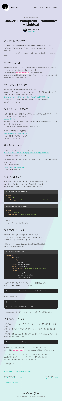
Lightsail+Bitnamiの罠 (51, 378)
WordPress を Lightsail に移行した (16, 133)
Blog (35, 7)
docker (11, 371)
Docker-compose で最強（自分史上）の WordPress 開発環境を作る (26, 97)
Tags (41, 7)
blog (6, 371)
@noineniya (31, 31)
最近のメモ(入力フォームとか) (13, 378)
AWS (29, 371)
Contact (55, 7)
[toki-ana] (10, 7)
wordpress (23, 371)
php (16, 371)
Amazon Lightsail (10, 119)
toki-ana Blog (41, 396)
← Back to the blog (11, 383)
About (48, 7)
